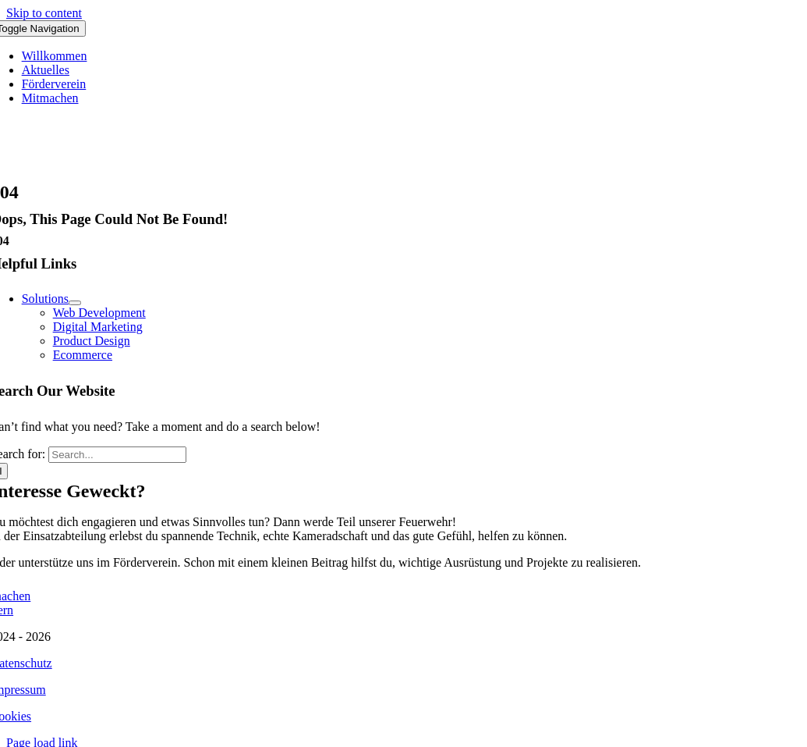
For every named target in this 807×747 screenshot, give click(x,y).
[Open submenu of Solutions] (75, 303)
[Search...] (117, 454)
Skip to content (44, 13)
